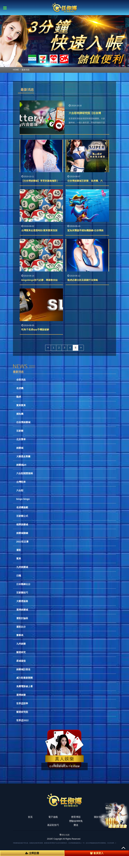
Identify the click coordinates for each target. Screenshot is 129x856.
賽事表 (19, 635)
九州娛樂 (21, 643)
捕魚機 (19, 413)
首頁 (30, 817)
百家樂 (19, 430)
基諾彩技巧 (53, 825)
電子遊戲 (53, 817)
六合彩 (19, 490)
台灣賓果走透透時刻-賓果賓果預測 (39, 230)
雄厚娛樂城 (22, 524)
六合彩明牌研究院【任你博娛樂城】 (90, 113)
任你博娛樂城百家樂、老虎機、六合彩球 (88, 180)
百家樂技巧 (22, 592)
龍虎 (18, 396)
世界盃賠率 (22, 703)
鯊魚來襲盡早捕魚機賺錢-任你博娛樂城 (87, 230)
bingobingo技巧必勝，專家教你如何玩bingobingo (48, 280)
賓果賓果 (21, 405)
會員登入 (96, 853)
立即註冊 (32, 853)
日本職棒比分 (23, 584)
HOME (16, 70)
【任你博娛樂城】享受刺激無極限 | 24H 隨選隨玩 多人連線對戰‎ (54, 180)
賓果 (18, 558)
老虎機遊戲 (22, 507)
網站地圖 (65, 835)
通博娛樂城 (22, 609)
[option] (64, 41)
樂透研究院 (22, 712)
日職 (18, 575)
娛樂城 (19, 448)
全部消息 (21, 379)
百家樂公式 (22, 516)
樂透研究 (21, 652)
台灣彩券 (21, 482)
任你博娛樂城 (23, 422)
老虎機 (19, 388)
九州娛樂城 (22, 567)
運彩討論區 (22, 618)
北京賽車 (21, 439)
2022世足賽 (22, 541)
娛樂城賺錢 (22, 533)
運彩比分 (21, 626)
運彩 (18, 550)
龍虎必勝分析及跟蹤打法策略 (82, 280)
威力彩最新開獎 (24, 677)
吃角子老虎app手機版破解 (35, 329)
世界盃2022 (22, 720)
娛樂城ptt (21, 464)
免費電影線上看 (24, 686)
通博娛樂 (21, 695)
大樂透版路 (22, 601)
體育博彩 (76, 817)
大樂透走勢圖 (23, 456)
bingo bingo (23, 499)
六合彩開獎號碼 (24, 473)
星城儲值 (21, 660)
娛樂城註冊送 (23, 669)
